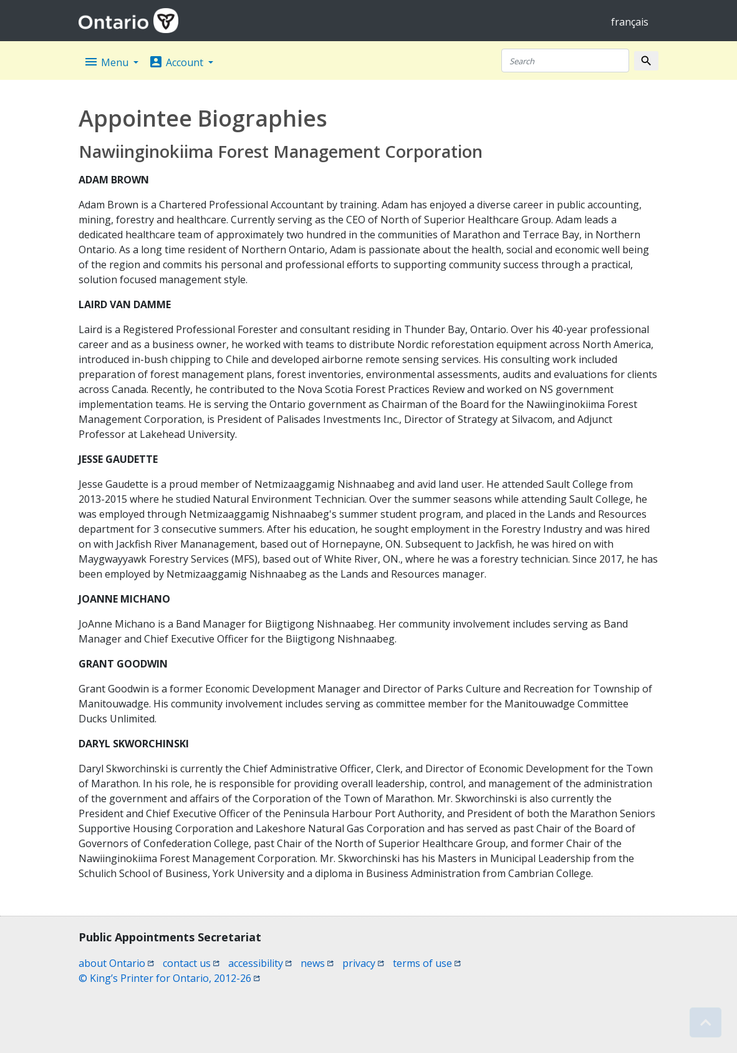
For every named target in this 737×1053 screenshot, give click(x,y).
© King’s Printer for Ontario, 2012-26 (169, 978)
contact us (191, 963)
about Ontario (116, 963)
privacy (363, 963)
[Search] (565, 60)
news (317, 963)
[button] (706, 1022)
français (629, 22)
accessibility (260, 963)
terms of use (427, 963)
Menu (107, 61)
